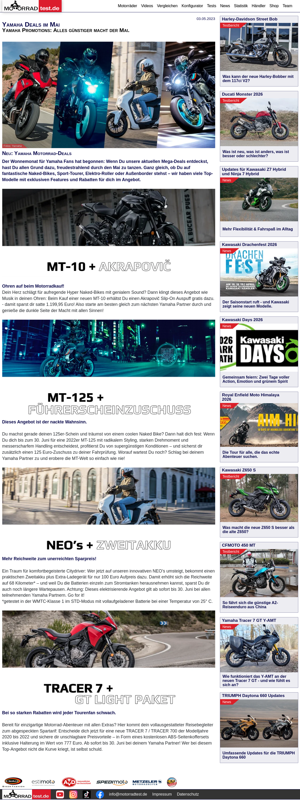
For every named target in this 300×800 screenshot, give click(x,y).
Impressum (162, 794)
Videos (147, 6)
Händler (258, 6)
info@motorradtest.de (128, 794)
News (225, 6)
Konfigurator (192, 6)
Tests (211, 6)
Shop (274, 6)
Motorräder (127, 6)
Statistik (241, 6)
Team (287, 6)
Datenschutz (188, 794)
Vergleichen (167, 6)
